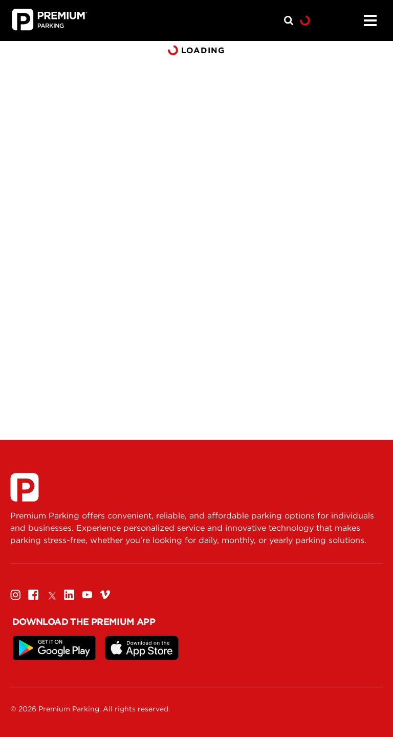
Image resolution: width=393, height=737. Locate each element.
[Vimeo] (105, 594)
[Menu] (370, 20)
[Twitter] (51, 594)
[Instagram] (15, 594)
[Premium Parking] (24, 487)
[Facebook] (33, 594)
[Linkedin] (69, 594)
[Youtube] (87, 594)
